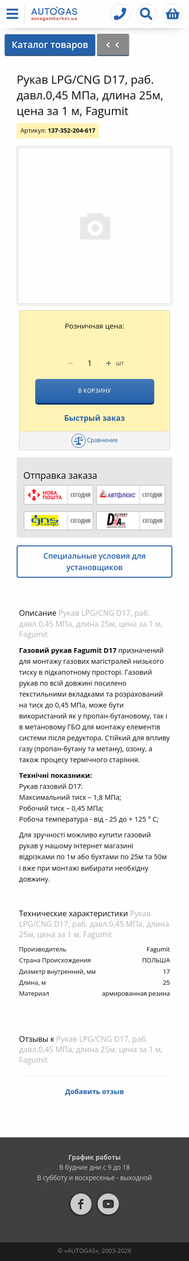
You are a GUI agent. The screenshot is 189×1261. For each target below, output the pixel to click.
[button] (14, 13)
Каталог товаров (49, 44)
